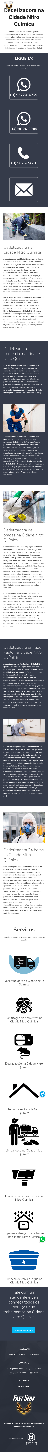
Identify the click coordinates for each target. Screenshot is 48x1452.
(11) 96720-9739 (19, 1372)
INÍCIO (12, 1355)
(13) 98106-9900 (16, 1369)
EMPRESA (23, 1355)
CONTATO (34, 1355)
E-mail (35, 1372)
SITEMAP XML (24, 1386)
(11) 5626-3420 (35, 1369)
